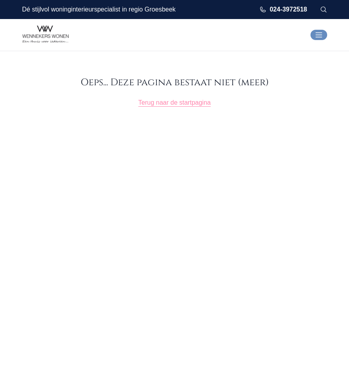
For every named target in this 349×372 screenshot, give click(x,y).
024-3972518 (283, 9)
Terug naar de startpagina (174, 102)
